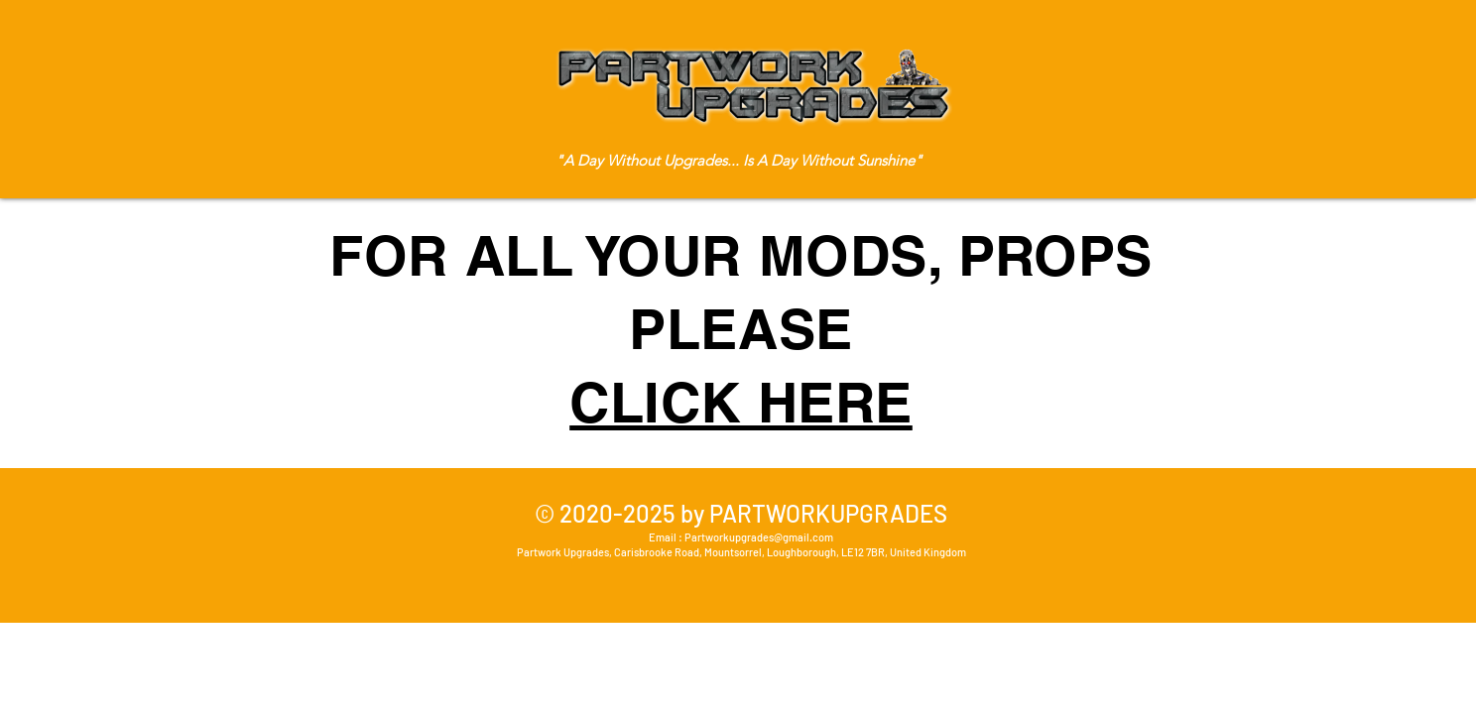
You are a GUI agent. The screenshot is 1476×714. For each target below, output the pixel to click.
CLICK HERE (741, 402)
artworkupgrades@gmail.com (762, 537)
